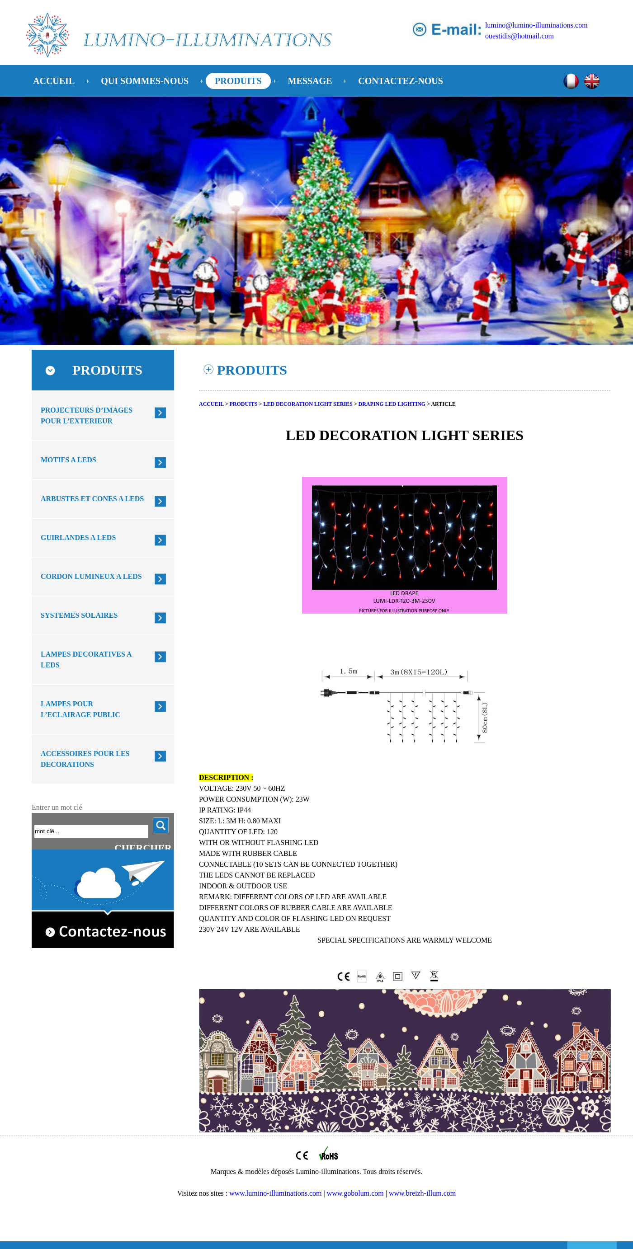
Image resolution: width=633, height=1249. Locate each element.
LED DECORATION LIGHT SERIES (307, 404)
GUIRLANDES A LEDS (78, 537)
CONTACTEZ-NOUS (400, 81)
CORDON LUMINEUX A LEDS (91, 576)
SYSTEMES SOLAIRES (79, 615)
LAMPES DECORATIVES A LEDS (86, 659)
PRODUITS (238, 81)
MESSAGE (310, 81)
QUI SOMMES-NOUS (145, 81)
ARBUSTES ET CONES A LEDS (92, 498)
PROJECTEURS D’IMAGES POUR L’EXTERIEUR (86, 415)
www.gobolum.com (355, 1193)
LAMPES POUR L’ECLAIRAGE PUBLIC (80, 709)
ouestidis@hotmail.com (519, 36)
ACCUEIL (54, 81)
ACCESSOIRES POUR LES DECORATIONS (85, 759)
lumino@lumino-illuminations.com (536, 25)
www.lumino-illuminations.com (275, 1193)
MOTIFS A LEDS (68, 460)
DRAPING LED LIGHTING (392, 404)
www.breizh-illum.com (422, 1193)
